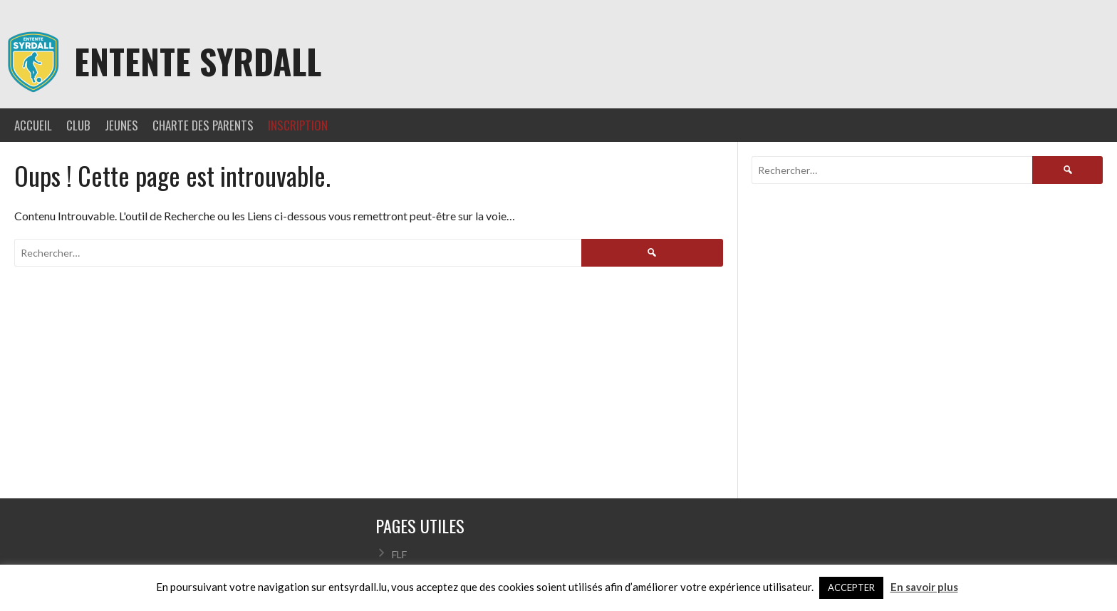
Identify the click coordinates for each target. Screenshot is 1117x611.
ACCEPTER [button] (851, 587)
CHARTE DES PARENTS (203, 125)
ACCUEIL (33, 125)
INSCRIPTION (298, 125)
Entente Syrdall (197, 61)
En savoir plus (924, 586)
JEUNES (121, 125)
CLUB (78, 125)
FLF (399, 554)
